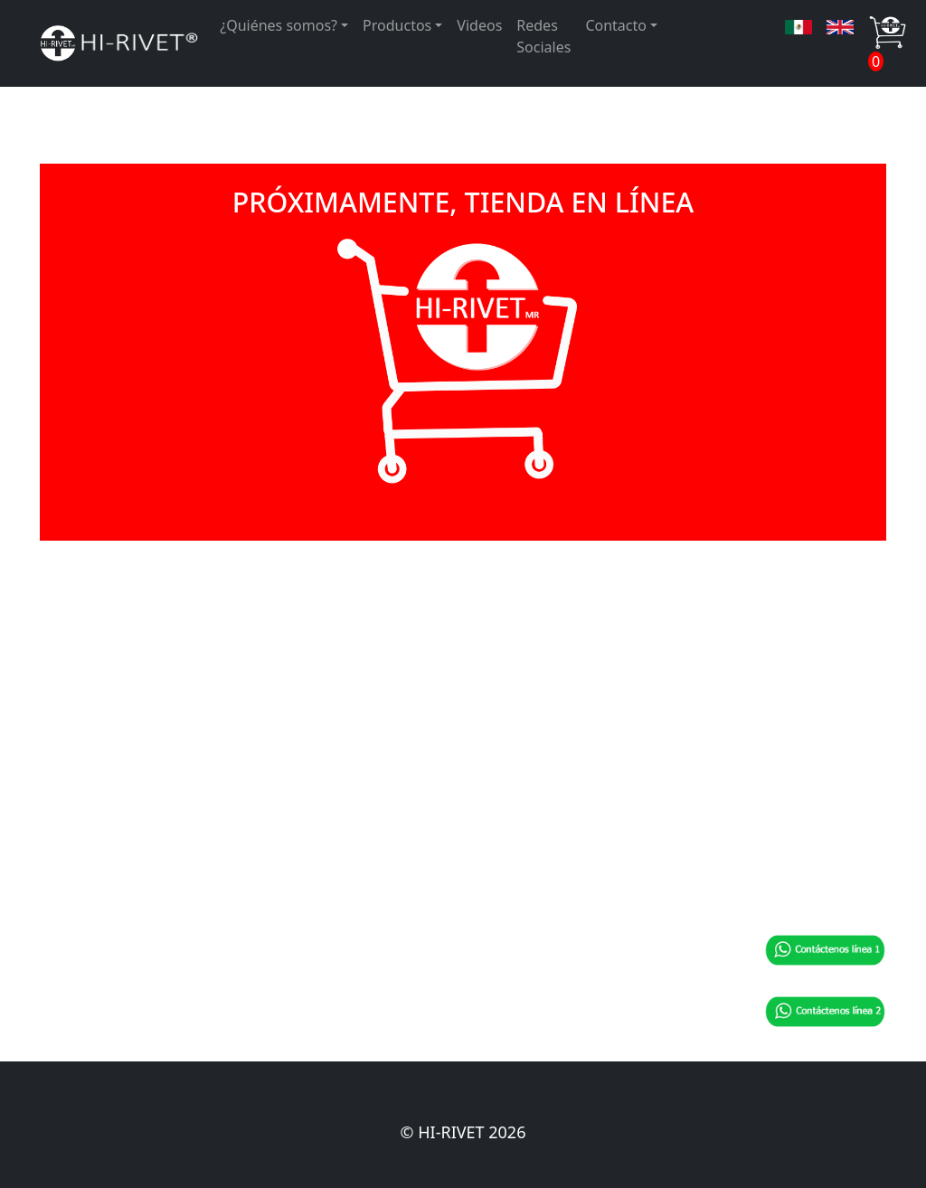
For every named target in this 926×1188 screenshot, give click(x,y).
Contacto (616, 25)
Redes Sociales (543, 36)
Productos (397, 25)
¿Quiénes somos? (278, 25)
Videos (479, 25)
